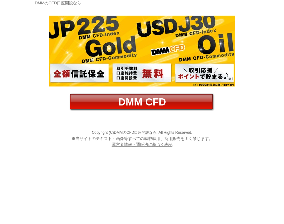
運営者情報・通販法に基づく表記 (142, 144)
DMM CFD (142, 102)
